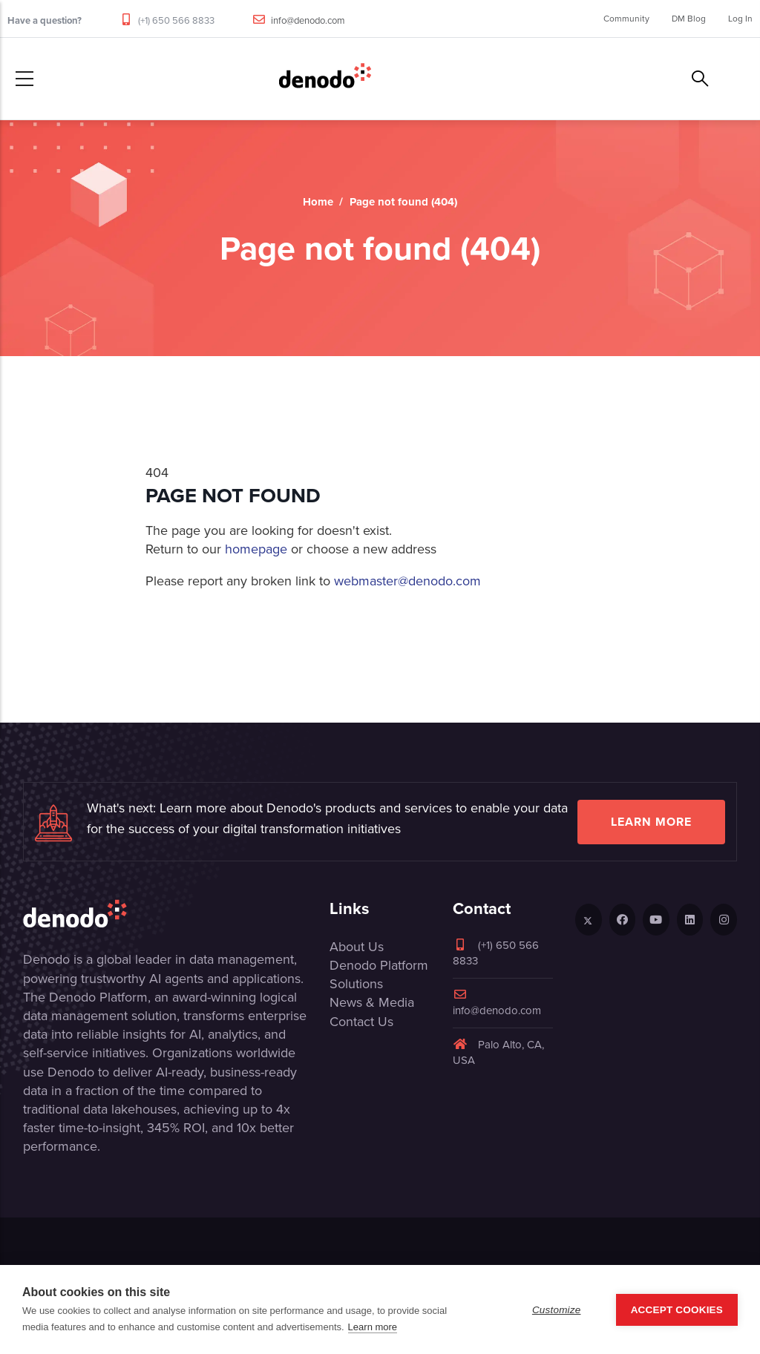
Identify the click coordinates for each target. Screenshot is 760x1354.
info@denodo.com (308, 20)
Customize (556, 1309)
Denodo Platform (379, 965)
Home (318, 202)
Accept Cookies (677, 1309)
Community (626, 18)
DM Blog (689, 18)
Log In (740, 18)
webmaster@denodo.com (407, 581)
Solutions (356, 983)
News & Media (372, 1002)
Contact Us (361, 1021)
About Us (357, 946)
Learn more (651, 821)
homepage (256, 549)
